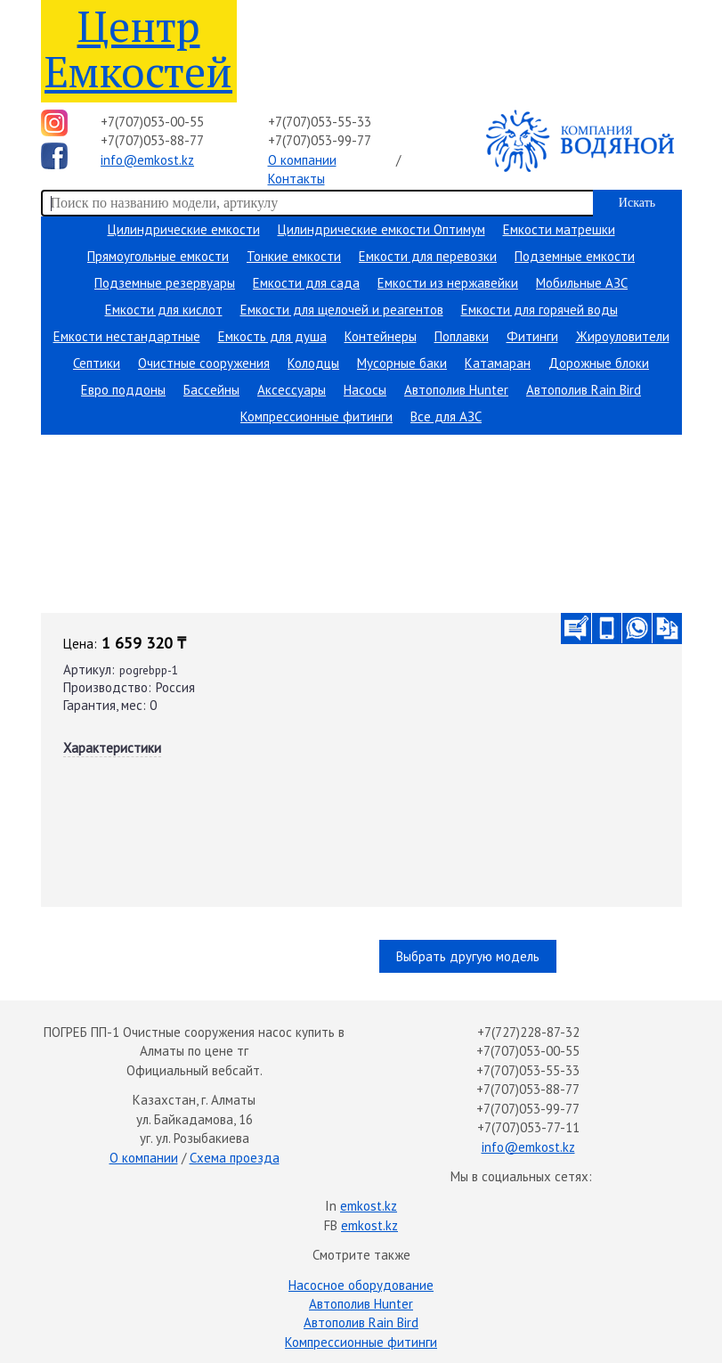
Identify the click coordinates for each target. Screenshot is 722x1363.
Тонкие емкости (294, 256)
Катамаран (498, 363)
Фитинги (532, 336)
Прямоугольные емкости (158, 256)
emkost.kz (368, 1205)
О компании (302, 159)
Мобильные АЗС (582, 282)
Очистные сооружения (204, 363)
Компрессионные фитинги (316, 416)
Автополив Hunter (456, 389)
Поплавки (461, 336)
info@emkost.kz (147, 159)
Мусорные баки (402, 363)
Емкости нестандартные (126, 336)
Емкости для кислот (164, 309)
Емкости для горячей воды (539, 309)
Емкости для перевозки (428, 256)
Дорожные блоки (598, 363)
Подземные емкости (575, 256)
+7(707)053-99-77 (319, 140)
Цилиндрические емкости (184, 229)
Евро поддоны (123, 389)
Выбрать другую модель (467, 956)
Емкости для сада (306, 282)
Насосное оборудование (361, 1285)
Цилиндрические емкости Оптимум (381, 229)
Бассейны (211, 389)
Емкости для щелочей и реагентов (341, 309)
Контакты (296, 178)
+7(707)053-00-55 (152, 121)
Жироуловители (622, 336)
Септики (96, 363)
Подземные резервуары (164, 282)
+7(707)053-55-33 (319, 121)
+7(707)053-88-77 (152, 140)
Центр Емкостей (138, 48)
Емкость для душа (272, 336)
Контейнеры (381, 336)
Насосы (365, 389)
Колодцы (313, 363)
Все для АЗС (446, 416)
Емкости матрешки (559, 229)
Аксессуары (291, 389)
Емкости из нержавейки (447, 282)
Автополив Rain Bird (583, 389)
